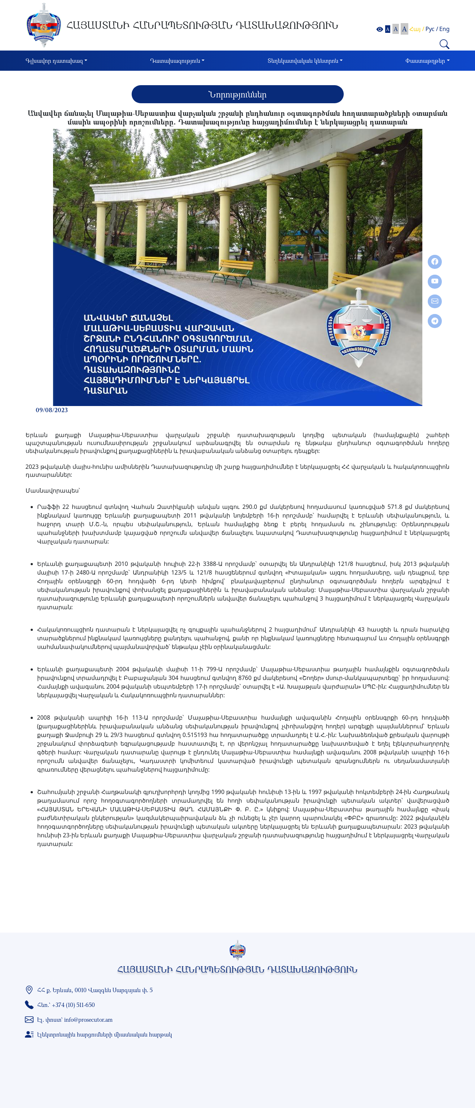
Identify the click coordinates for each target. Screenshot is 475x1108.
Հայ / (416, 29)
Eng (444, 29)
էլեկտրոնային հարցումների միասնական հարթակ (104, 1034)
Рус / (432, 29)
